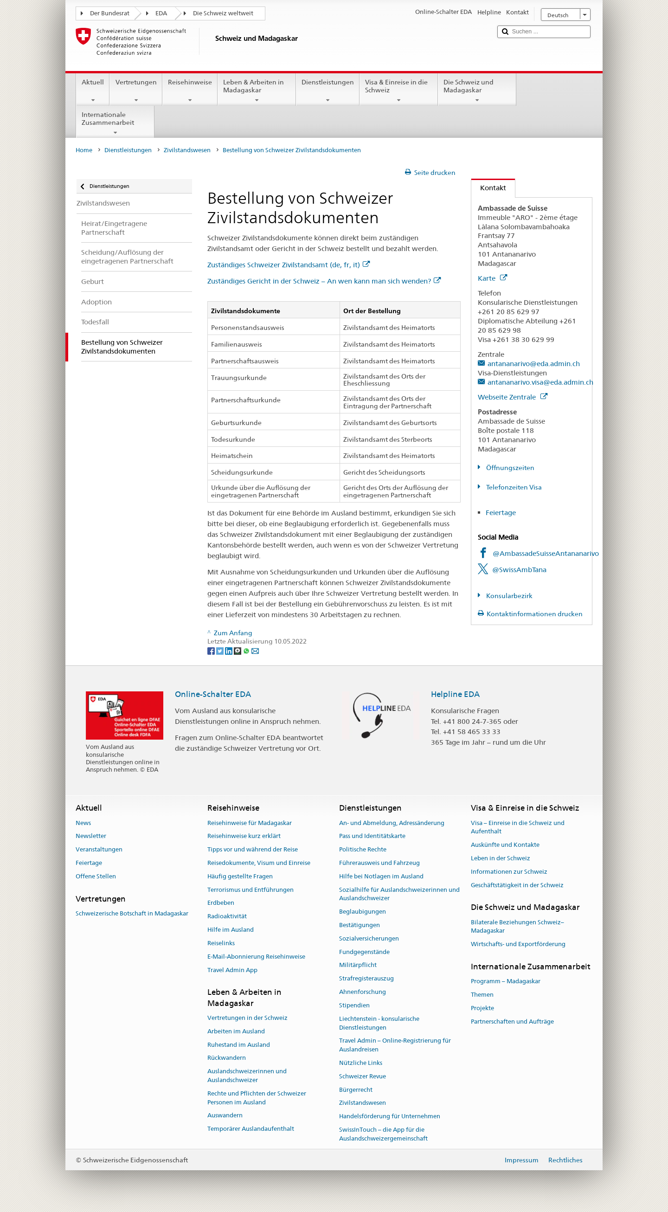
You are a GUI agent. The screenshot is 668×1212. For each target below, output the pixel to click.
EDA (161, 13)
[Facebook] (211, 650)
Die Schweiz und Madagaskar (477, 90)
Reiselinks (221, 943)
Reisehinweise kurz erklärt (244, 836)
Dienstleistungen (327, 90)
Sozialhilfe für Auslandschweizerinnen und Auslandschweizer (399, 894)
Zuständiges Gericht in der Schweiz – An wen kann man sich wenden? (324, 281)
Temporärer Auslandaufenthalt (250, 1128)
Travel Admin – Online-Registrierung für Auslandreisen (395, 1045)
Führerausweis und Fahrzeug (379, 862)
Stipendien (354, 1005)
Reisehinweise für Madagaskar (249, 822)
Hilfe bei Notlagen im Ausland (381, 876)
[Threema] (238, 650)
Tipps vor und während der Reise (252, 849)
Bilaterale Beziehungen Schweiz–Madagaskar (517, 927)
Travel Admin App (232, 970)
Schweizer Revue (362, 1076)
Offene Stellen (96, 876)
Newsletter (91, 836)
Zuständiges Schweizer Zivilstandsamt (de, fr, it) (288, 264)
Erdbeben (220, 903)
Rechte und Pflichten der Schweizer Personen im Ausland (256, 1098)
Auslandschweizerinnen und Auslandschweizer (247, 1075)
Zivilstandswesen (187, 150)
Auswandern (225, 1115)
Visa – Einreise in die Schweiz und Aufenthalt (518, 827)
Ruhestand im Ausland (238, 1044)
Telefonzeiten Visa (513, 487)
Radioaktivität (227, 916)
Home (84, 150)
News (83, 822)
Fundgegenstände (364, 951)
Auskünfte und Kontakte (505, 844)
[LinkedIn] (229, 650)
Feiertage (501, 512)
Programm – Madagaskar (505, 981)
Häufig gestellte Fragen (240, 876)
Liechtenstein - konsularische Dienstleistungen (379, 1023)
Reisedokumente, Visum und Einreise (258, 862)
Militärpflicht (358, 965)
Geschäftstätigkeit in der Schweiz (517, 885)
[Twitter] (220, 650)
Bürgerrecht (356, 1089)
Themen (482, 994)
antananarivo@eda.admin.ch (534, 363)
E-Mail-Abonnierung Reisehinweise (256, 956)
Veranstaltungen (99, 849)
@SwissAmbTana (519, 569)
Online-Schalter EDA (213, 694)
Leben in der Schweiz (500, 858)
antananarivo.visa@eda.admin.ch (540, 382)
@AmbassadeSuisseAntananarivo (546, 553)
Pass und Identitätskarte (372, 836)
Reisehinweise (190, 90)
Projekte (482, 1008)
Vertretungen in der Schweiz (247, 1017)
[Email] (255, 650)
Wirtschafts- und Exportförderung (518, 944)
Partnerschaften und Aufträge (512, 1021)
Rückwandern (226, 1058)
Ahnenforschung (362, 991)
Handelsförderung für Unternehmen (389, 1116)
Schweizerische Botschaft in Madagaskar (132, 913)
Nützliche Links (360, 1062)
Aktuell (93, 90)
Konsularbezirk (509, 596)
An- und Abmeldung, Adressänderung (391, 822)
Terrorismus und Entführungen (250, 889)
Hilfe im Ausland (230, 929)
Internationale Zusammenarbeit (115, 123)
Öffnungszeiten (509, 467)
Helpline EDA (455, 694)
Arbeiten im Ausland (236, 1031)
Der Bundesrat (109, 13)
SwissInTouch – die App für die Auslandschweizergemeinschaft (383, 1134)
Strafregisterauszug (366, 978)
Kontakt (488, 187)
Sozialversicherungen (369, 938)
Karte (492, 278)
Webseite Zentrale (512, 397)
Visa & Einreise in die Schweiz (398, 90)
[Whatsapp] (247, 650)
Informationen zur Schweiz (509, 871)
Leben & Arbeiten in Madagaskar (256, 90)
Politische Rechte (362, 849)
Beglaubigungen (362, 911)
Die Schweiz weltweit (223, 13)
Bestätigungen (359, 925)
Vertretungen (135, 90)
